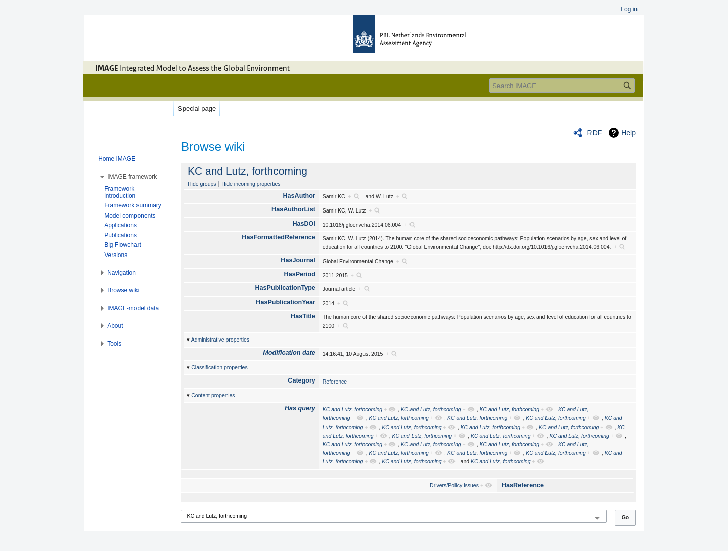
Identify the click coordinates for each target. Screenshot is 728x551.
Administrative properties (220, 339)
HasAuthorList (293, 209)
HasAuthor (299, 195)
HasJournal (298, 260)
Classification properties (219, 367)
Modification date (289, 352)
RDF (594, 133)
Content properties (213, 395)
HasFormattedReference (278, 237)
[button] (132, 176)
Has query (300, 408)
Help (628, 133)
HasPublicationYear (285, 302)
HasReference (523, 485)
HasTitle (303, 316)
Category (301, 380)
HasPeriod (299, 274)
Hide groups (202, 184)
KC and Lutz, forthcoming (247, 171)
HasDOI (303, 223)
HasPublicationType (285, 287)
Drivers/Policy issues (454, 485)
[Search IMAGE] (562, 85)
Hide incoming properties (250, 184)
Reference (335, 381)
